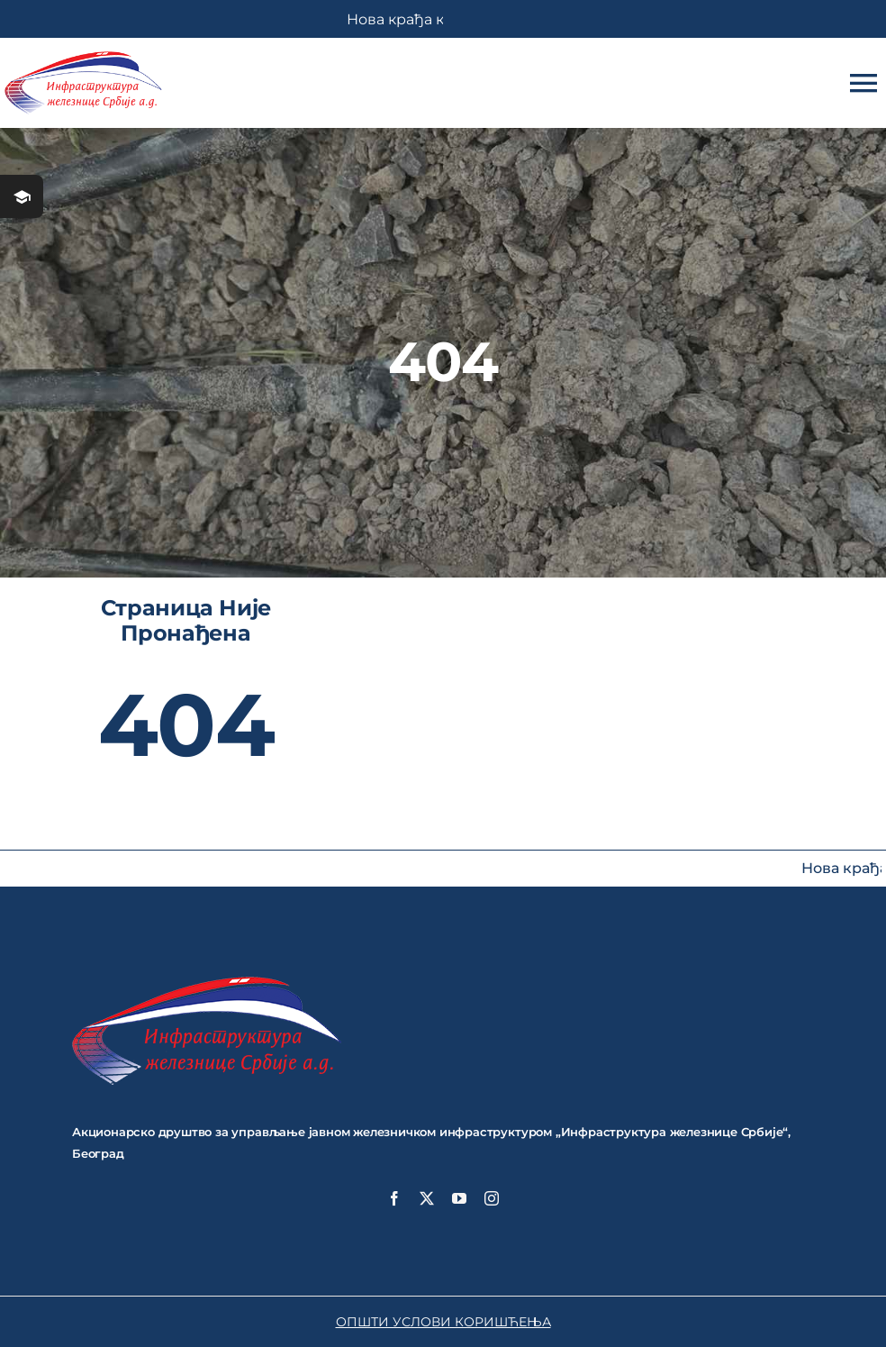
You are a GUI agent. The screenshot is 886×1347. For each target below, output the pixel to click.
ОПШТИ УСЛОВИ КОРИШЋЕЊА (443, 1322)
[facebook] (394, 1198)
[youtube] (459, 1198)
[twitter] (427, 1198)
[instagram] (491, 1198)
